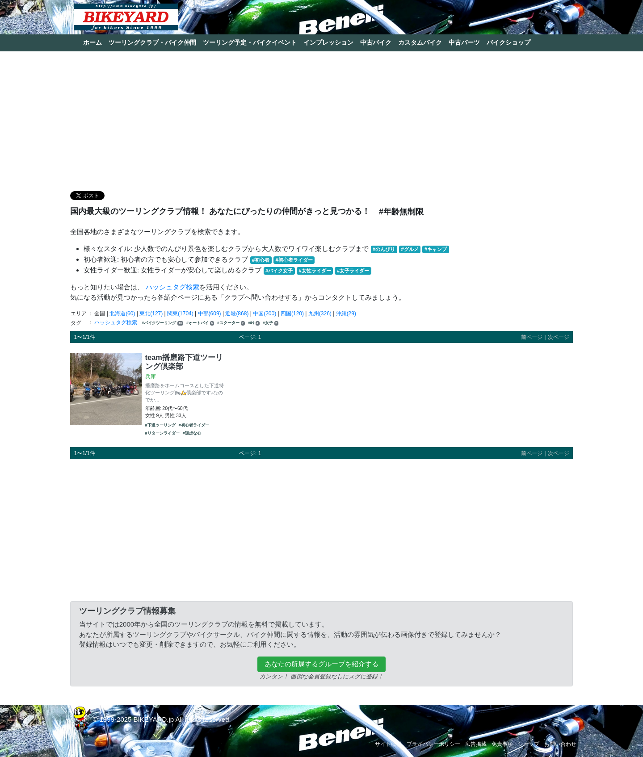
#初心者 (260, 260)
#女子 (270, 323)
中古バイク (375, 42)
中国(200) (264, 313)
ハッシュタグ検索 (172, 287)
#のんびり (384, 249)
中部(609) (209, 313)
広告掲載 (476, 744)
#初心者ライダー (293, 260)
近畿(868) (236, 313)
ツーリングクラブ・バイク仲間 (152, 42)
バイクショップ (508, 42)
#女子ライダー (353, 270)
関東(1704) (180, 313)
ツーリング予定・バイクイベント (250, 42)
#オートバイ (200, 323)
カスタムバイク (420, 42)
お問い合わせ (560, 744)
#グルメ (409, 249)
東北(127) (151, 313)
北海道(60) (122, 313)
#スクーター (231, 323)
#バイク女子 (279, 270)
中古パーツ (464, 42)
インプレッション (328, 42)
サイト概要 (388, 744)
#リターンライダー (162, 433)
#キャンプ (435, 249)
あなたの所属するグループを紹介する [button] (321, 664)
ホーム (92, 42)
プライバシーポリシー (433, 744)
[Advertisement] (322, 120)
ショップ (528, 744)
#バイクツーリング (162, 323)
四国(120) (292, 313)
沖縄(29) (346, 313)
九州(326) (320, 313)
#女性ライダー (314, 270)
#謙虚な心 (192, 433)
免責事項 (502, 744)
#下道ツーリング (160, 425)
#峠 (254, 323)
